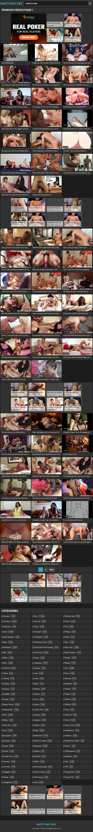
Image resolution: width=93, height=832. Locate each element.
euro (8, 730)
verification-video (74, 741)
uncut (70, 720)
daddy (9, 699)
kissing (40, 689)
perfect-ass (72, 616)
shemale (71, 683)
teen (70, 709)
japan (39, 657)
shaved (70, 678)
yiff (69, 767)
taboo (70, 694)
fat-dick (9, 767)
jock (39, 673)
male (39, 730)
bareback (10, 647)
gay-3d (40, 621)
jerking (40, 668)
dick (8, 715)
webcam (71, 756)
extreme (9, 741)
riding (70, 663)
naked (39, 751)
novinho (40, 756)
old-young (41, 777)
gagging (9, 772)
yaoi (69, 761)
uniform (71, 735)
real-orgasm (73, 652)
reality (71, 657)
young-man (72, 772)
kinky (39, 683)
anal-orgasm (11, 637)
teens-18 (71, 715)
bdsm (8, 657)
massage (41, 746)
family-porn (11, 756)
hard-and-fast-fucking (46, 647)
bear (8, 663)
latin (39, 699)
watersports (72, 751)
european (10, 735)
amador (9, 616)
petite (70, 621)
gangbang (10, 782)
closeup (9, 689)
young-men (72, 777)
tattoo (70, 699)
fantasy (9, 761)
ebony (8, 720)
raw (70, 642)
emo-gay (10, 725)
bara (8, 642)
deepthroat (11, 709)
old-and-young (43, 767)
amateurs (9, 626)
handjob (40, 632)
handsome (41, 637)
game (8, 777)
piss (69, 626)
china (8, 673)
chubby (9, 683)
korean (39, 694)
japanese (41, 663)
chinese (8, 678)
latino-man (41, 709)
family (8, 751)
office (39, 761)
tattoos (70, 704)
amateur (10, 621)
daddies (9, 694)
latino (39, 704)
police (70, 637)
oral (39, 782)
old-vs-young (42, 772)
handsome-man (43, 642)
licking (40, 715)
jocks (39, 678)
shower (70, 689)
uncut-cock (72, 725)
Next (52, 570)
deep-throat (11, 704)
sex (69, 668)
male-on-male (43, 741)
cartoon (9, 668)
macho (39, 725)
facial (8, 746)
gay (39, 616)
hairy (39, 626)
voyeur (70, 746)
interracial (41, 652)
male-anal (41, 735)
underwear (72, 730)
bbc (7, 652)
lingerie (40, 720)
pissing (70, 632)
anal (8, 632)
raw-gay (72, 647)
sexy (70, 673)
